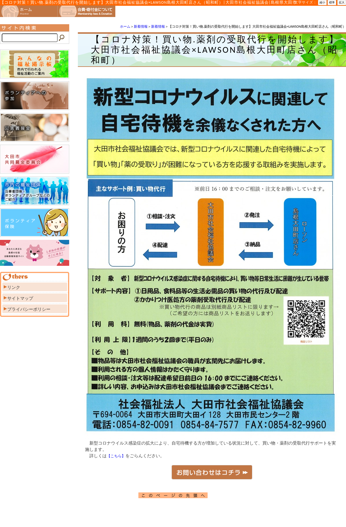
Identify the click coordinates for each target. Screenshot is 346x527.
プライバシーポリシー (28, 309)
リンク (13, 287)
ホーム (125, 27)
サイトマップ (20, 298)
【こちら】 (116, 455)
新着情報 (141, 27)
